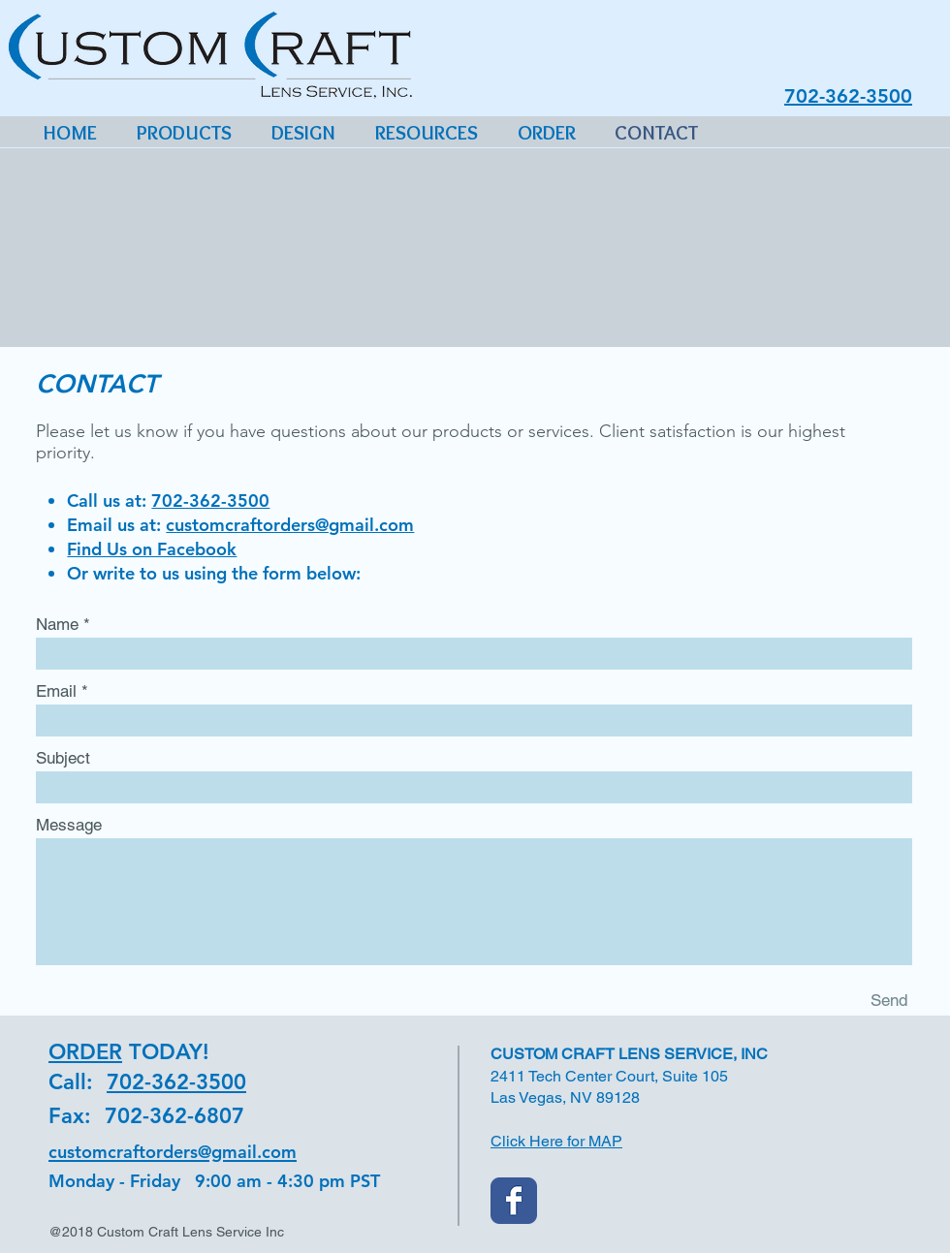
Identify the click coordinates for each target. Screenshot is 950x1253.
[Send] (889, 1000)
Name (57, 624)
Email (56, 691)
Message (69, 825)
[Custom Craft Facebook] (514, 1200)
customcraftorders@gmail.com (290, 525)
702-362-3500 (210, 500)
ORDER (85, 1052)
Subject (63, 758)
